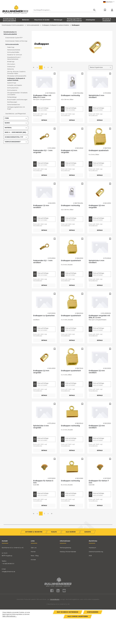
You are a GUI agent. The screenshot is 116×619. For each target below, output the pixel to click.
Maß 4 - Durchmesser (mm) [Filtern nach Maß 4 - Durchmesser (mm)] (16, 132)
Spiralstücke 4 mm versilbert (96, 262)
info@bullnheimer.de (8, 571)
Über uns (34, 547)
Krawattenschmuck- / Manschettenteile (14, 58)
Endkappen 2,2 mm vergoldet (41, 372)
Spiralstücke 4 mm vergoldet (41, 427)
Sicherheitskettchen (13, 104)
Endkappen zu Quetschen (44, 316)
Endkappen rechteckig (70, 95)
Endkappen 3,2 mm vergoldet (97, 206)
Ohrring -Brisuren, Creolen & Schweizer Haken (16, 72)
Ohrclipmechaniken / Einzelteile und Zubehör (17, 93)
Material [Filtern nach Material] (16, 128)
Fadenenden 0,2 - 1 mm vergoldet (42, 151)
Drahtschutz (11, 66)
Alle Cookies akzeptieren (78, 616)
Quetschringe (11, 83)
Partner (33, 551)
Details (44, 120)
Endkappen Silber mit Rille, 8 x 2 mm (42, 96)
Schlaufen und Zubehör (14, 85)
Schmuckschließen (13, 52)
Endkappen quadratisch (99, 150)
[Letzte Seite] (51, 67)
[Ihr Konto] (112, 10)
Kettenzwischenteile (13, 50)
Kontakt (33, 559)
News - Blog (35, 555)
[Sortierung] (100, 67)
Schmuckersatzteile (12, 44)
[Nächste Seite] (48, 67)
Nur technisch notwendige (67, 612)
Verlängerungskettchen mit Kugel (16, 108)
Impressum (92, 547)
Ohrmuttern (11, 64)
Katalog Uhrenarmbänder (68, 551)
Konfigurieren (92, 612)
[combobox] (62, 10)
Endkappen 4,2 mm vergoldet (69, 151)
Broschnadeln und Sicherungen (17, 99)
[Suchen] (94, 10)
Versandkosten (54, 599)
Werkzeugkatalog (65, 547)
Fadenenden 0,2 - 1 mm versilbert (42, 262)
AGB (90, 555)
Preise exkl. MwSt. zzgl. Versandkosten (40, 114)
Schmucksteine (12, 90)
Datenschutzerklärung (96, 551)
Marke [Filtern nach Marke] (16, 123)
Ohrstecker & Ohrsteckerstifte (16, 76)
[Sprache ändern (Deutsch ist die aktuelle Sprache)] (108, 2)
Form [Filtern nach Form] (16, 118)
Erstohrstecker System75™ (14, 37)
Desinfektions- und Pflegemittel (15, 113)
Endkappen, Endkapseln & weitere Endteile (16, 79)
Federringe (10, 47)
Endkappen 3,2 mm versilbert (97, 372)
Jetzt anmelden (42, 110)
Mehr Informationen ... (9, 616)
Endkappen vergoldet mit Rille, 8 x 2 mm (99, 317)
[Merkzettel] (105, 10)
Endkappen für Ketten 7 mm (99, 482)
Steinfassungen (12, 102)
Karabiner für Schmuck (14, 54)
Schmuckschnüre (12, 88)
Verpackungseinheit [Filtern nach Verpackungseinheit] (16, 142)
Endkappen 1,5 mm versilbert (41, 206)
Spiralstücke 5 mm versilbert (96, 96)
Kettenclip (10, 69)
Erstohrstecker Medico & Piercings (16, 41)
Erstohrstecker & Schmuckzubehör (10, 33)
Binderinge (10, 61)
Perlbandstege (11, 97)
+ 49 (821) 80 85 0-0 (8, 563)
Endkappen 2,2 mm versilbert (97, 427)
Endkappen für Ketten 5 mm (43, 482)
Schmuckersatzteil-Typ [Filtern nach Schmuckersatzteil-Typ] (16, 137)
